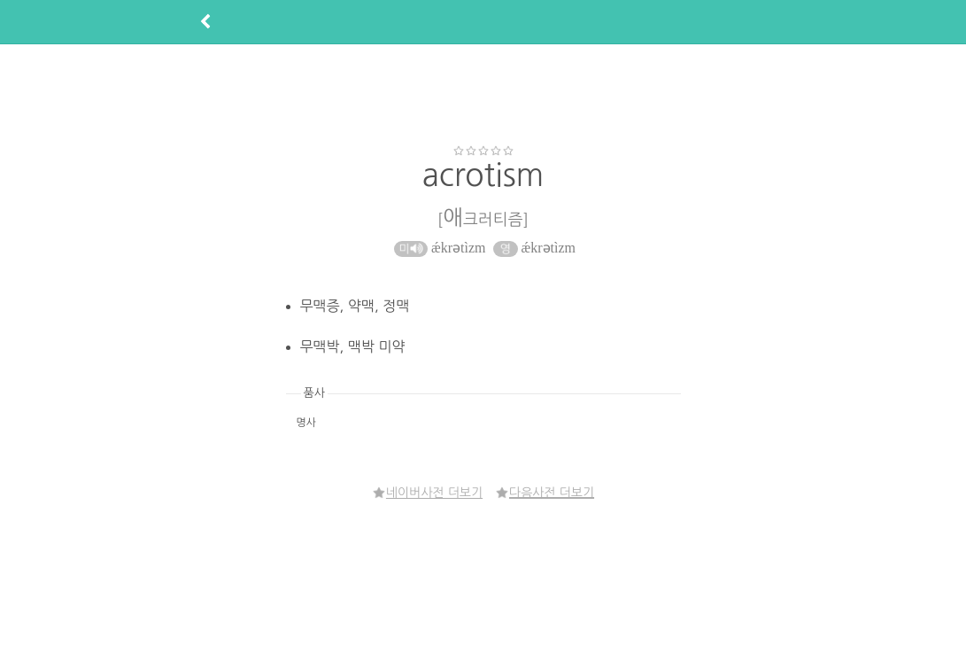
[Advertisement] (483, 94)
